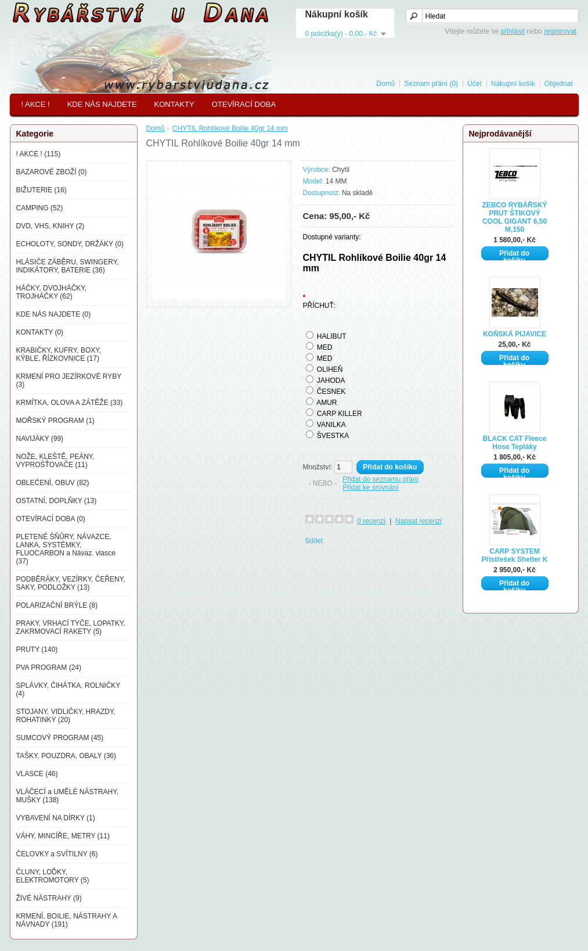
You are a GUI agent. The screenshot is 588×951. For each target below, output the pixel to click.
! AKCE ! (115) (38, 154)
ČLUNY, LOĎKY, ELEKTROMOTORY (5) (52, 876)
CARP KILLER (339, 414)
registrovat (560, 31)
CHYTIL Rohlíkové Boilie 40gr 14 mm (230, 128)
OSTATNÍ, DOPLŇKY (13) (56, 501)
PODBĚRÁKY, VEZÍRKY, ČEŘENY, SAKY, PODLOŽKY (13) (70, 583)
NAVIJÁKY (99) (40, 439)
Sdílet (314, 541)
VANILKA (331, 425)
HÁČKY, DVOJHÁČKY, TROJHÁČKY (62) (51, 292)
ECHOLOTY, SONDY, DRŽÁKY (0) (70, 244)
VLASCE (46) (37, 774)
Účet (474, 84)
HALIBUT (332, 336)
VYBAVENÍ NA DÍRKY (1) (55, 818)
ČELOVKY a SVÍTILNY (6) (57, 854)
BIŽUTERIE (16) (41, 190)
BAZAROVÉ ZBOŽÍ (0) (51, 172)
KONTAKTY (174, 104)
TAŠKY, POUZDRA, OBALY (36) (66, 756)
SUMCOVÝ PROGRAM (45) (60, 738)
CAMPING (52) (39, 208)
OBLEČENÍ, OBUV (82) (52, 483)
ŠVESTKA (333, 436)
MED (325, 347)
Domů (385, 84)
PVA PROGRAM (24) (48, 667)
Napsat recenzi (418, 521)
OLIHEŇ (330, 369)
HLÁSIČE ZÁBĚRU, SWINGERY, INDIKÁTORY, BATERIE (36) (67, 266)
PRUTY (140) (37, 649)
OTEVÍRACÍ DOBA (244, 104)
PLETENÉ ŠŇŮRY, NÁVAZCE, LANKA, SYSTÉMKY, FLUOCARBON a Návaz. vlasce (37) (66, 549)
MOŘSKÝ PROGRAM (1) (55, 421)
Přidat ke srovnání (370, 487)
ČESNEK (331, 391)
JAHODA (331, 380)
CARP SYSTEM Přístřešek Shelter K (514, 555)
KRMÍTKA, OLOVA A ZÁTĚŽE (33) (69, 403)
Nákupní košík (513, 84)
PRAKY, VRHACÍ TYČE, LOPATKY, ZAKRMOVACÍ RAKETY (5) (70, 627)
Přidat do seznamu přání (380, 479)
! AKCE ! (35, 104)
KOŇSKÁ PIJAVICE (514, 334)
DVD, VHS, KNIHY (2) (50, 226)
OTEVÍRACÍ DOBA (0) (50, 519)
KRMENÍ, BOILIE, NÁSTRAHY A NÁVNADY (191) (66, 920)
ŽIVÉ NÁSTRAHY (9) (49, 898)
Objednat (558, 84)
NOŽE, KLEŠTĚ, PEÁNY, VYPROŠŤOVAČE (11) (55, 461)
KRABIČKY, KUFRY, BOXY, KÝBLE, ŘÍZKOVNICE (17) (59, 354)
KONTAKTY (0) (40, 332)
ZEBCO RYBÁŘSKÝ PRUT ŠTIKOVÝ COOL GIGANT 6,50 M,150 (514, 217)
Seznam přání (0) (431, 84)
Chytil (340, 170)
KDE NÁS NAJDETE (102, 104)
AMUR (326, 403)
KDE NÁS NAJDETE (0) (53, 314)
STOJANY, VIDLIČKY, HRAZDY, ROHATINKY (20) (66, 716)
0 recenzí (371, 521)
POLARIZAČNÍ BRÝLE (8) (57, 605)
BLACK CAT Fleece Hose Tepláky (515, 443)
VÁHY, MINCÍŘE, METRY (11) (63, 836)
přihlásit (512, 31)
